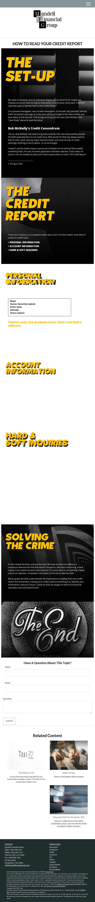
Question (7, 699)
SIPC (8, 892)
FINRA (82, 890)
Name (7, 667)
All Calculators (54, 870)
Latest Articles (54, 865)
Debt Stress (68, 772)
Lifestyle (52, 862)
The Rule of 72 (26, 772)
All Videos (53, 867)
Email (7, 683)
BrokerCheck (49, 872)
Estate (51, 852)
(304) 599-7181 (69, 34)
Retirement (53, 847)
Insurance (53, 855)
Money (52, 860)
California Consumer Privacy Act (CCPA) (69, 884)
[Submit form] (9, 721)
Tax (50, 857)
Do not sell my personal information (54, 886)
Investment (53, 850)
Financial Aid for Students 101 (68, 817)
